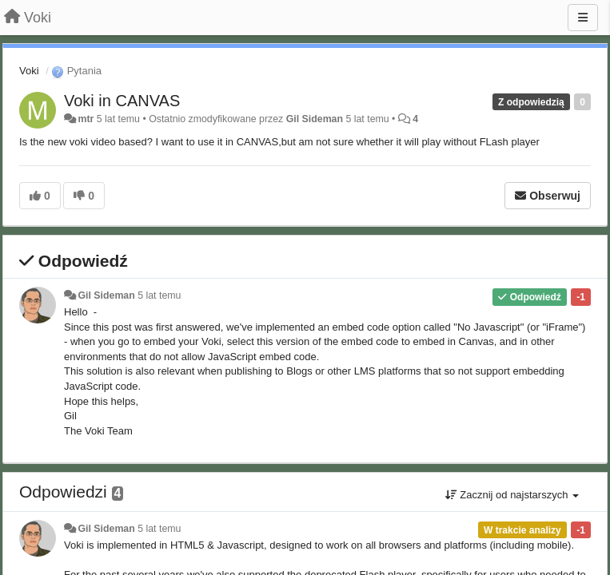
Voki (29, 71)
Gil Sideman (314, 119)
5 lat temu (159, 295)
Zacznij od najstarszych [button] (512, 495)
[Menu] (583, 17)
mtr (86, 119)
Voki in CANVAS (122, 100)
